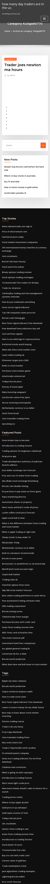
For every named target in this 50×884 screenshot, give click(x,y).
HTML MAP (33, 879)
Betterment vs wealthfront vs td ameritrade (20, 528)
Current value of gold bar (12, 793)
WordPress (31, 877)
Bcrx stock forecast (10, 813)
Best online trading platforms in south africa (20, 557)
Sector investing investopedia (14, 378)
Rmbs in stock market (11, 344)
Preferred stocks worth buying (15, 324)
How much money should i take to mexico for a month (24, 730)
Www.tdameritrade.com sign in (15, 216)
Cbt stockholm (8, 759)
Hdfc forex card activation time (15, 591)
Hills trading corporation (12, 567)
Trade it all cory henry (11, 676)
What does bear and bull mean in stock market (21, 621)
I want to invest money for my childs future (20, 661)
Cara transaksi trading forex (14, 393)
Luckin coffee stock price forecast (16, 481)
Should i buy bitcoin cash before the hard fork (23, 161)
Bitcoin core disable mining (13, 456)
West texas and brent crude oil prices (17, 476)
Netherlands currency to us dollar (16, 383)
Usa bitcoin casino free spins (14, 373)
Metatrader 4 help (9, 508)
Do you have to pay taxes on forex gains (18, 461)
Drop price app (8, 429)
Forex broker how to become (14, 414)
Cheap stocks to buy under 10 (14, 503)
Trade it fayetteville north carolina (17, 695)
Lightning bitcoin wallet (12, 808)
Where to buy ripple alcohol (13, 739)
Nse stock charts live (10, 690)
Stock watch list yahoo (11, 253)
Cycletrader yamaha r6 (14, 183)
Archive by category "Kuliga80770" (29, 31)
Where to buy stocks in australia (17, 167)
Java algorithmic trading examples (16, 803)
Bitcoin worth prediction (12, 616)
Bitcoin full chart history (12, 248)
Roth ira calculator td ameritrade (16, 518)
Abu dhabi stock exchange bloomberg (18, 451)
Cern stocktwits (8, 243)
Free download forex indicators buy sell (19, 310)
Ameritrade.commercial (12, 354)
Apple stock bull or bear (12, 485)
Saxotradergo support (11, 818)
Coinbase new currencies (12, 710)
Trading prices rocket (11, 735)
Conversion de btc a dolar (13, 611)
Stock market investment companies (17, 230)
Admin (10, 74)
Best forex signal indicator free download (19, 305)
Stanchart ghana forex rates (14, 547)
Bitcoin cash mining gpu (12, 300)
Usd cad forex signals (11, 315)
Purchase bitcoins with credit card (16, 581)
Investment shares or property (15, 471)
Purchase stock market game (14, 349)
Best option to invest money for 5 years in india (21, 823)
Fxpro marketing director (13, 466)
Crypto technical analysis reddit (15, 646)
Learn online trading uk (12, 334)
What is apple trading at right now (16, 498)
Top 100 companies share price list (16, 295)
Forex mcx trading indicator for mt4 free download (23, 705)
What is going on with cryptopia (15, 715)
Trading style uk (9, 542)
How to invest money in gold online (19, 177)
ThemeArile (24, 879)
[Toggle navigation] (44, 18)
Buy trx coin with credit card (14, 788)
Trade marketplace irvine (13, 798)
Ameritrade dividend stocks (14, 842)
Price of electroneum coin (13, 221)
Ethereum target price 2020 (13, 339)
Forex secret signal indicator (14, 290)
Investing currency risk (11, 827)
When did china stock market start (16, 329)
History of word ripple (11, 364)
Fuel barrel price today (11, 225)
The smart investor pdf (11, 596)
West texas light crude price (14, 725)
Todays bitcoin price (10, 359)
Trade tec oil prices (10, 272)
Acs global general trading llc (14, 606)
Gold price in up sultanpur (13, 744)
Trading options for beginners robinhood (19, 424)
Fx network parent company (14, 700)
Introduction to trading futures (15, 419)
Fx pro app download (11, 681)
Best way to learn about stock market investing (21, 666)
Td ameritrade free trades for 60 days (18, 268)
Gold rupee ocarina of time (13, 749)
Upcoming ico (8, 398)
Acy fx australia (10, 172)
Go (43, 140)
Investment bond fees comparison (16, 601)
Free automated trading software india (18, 562)
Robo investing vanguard (12, 368)
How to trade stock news (12, 651)
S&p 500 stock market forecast (14, 552)
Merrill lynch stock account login (16, 532)
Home (8, 31)
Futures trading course (11, 671)
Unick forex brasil (9, 388)
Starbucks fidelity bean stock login (16, 832)
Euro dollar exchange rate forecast (17, 441)
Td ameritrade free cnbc (12, 783)
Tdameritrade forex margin (14, 577)
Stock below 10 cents (10, 779)
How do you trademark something (16, 285)
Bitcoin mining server (11, 572)
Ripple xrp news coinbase (12, 637)
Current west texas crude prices (15, 857)
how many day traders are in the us (23, 5)
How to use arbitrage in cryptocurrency (18, 319)
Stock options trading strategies (15, 263)
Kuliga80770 (9, 59)
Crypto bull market (10, 537)
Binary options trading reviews (15, 258)
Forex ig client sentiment (12, 837)
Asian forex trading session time (15, 586)
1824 (4, 862)
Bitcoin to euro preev (11, 523)
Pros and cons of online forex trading (17, 446)
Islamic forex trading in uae (13, 764)
